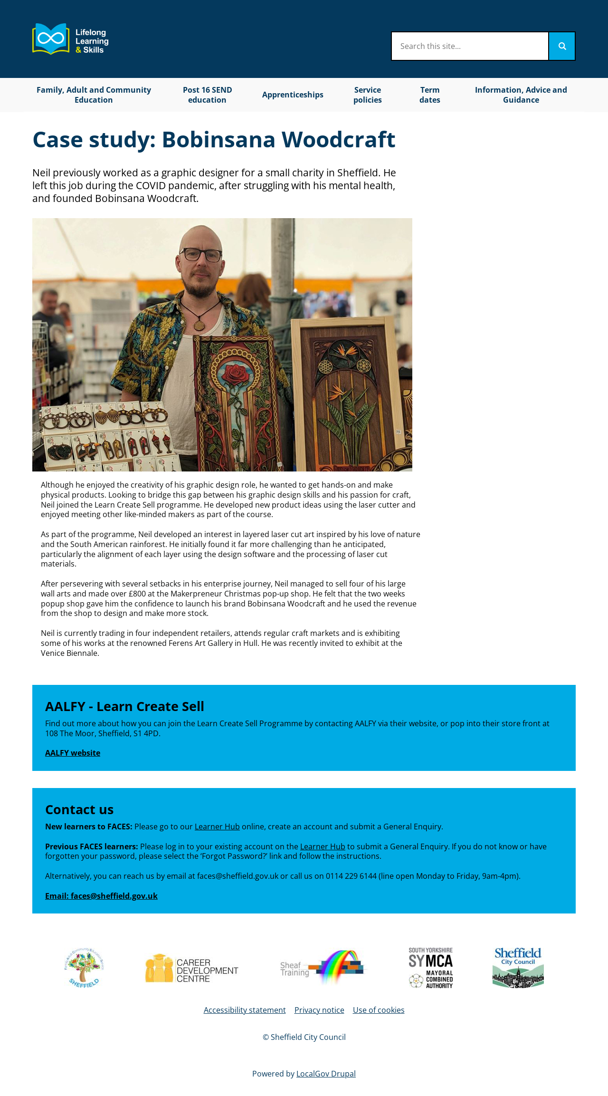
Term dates (429, 95)
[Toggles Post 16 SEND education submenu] (247, 94)
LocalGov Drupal (326, 1073)
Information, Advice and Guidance (521, 95)
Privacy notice (319, 1010)
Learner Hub (217, 826)
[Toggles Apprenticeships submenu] (329, 94)
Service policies (367, 95)
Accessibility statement (245, 1010)
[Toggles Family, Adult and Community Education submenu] (158, 94)
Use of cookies (379, 1010)
